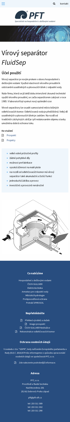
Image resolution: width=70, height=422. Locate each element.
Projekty (8, 140)
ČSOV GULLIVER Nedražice (35, 327)
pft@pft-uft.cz (35, 397)
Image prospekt (35, 324)
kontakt (64, 3)
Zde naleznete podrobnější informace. (35, 362)
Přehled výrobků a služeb (35, 320)
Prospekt (9, 135)
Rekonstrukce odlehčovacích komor (35, 331)
